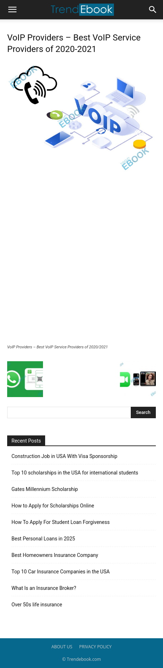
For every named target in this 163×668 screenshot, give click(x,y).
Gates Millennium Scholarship (44, 489)
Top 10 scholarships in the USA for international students (74, 473)
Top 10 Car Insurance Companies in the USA (60, 571)
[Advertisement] (81, 259)
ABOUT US (61, 647)
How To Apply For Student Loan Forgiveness (60, 522)
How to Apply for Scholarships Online (52, 506)
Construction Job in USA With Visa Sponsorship (64, 456)
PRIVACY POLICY (95, 647)
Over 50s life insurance (36, 604)
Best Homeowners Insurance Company (54, 555)
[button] (12, 9)
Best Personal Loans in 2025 (43, 538)
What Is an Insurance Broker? (43, 588)
